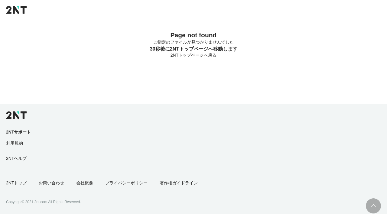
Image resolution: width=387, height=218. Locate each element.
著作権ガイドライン (179, 182)
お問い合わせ (51, 182)
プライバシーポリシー (126, 182)
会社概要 (84, 182)
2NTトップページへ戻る (193, 55)
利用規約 (14, 143)
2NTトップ (16, 182)
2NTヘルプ (16, 158)
